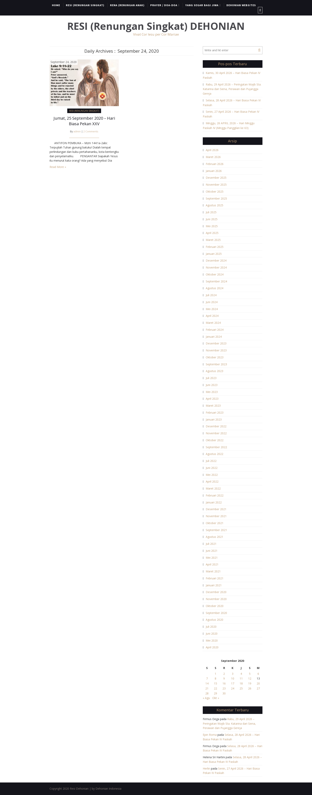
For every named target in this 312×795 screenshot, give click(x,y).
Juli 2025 (211, 212)
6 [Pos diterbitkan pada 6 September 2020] (258, 674)
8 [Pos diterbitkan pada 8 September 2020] (215, 678)
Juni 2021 (211, 551)
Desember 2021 (216, 509)
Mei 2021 (212, 557)
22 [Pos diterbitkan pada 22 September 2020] (215, 688)
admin (77, 131)
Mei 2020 (212, 640)
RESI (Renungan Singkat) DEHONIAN (156, 26)
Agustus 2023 (214, 371)
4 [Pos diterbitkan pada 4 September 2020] (241, 674)
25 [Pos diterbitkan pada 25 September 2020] (241, 688)
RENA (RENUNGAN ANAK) (127, 5)
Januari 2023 (214, 419)
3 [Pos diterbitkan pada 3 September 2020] (232, 674)
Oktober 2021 (214, 523)
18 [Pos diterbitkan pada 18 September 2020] (241, 683)
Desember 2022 (216, 426)
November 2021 (216, 516)
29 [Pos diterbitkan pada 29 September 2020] (215, 693)
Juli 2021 (211, 544)
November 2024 (216, 267)
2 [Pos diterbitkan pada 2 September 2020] (224, 674)
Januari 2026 (214, 171)
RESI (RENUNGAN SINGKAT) (85, 5)
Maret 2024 (213, 323)
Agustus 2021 (214, 537)
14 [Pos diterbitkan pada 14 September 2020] (207, 683)
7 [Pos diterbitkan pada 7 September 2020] (207, 678)
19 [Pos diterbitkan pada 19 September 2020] (249, 683)
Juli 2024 (211, 295)
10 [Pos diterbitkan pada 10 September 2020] (232, 678)
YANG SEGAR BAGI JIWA (201, 5)
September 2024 (216, 281)
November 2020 (216, 599)
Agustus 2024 (214, 288)
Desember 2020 (216, 592)
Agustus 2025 (214, 205)
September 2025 (216, 198)
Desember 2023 (216, 343)
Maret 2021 (213, 571)
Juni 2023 (211, 385)
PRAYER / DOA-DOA (163, 5)
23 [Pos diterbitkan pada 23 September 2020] (224, 688)
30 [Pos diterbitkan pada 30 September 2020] (224, 693)
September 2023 (216, 364)
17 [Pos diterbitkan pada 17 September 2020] (232, 683)
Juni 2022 (211, 468)
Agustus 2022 (214, 454)
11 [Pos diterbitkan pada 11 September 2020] (241, 678)
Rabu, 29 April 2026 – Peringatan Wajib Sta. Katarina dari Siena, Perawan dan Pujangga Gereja (232, 89)
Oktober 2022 (214, 440)
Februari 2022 (214, 495)
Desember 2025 (216, 177)
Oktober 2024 (214, 274)
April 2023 (212, 398)
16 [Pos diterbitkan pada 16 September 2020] (224, 683)
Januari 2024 (214, 336)
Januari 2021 (214, 585)
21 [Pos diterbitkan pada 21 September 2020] (207, 688)
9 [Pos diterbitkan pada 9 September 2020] (224, 678)
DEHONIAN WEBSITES (241, 5)
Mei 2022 (212, 475)
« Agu (206, 698)
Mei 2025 (212, 226)
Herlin (206, 768)
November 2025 (216, 184)
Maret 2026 (213, 157)
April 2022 (212, 481)
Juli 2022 (211, 461)
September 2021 (216, 530)
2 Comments (90, 131)
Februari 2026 (214, 164)
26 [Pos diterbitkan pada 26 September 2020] (249, 688)
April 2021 (212, 564)
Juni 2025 (211, 219)
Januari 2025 (214, 254)
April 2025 (212, 233)
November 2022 (216, 433)
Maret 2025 (213, 240)
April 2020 (212, 647)
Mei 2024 (212, 309)
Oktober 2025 (214, 191)
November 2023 (216, 350)
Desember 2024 (216, 260)
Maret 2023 (213, 405)
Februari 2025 (214, 247)
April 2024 (212, 316)
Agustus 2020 (214, 619)
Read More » (58, 167)
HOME (56, 5)
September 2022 (216, 447)
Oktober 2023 (214, 357)
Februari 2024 (214, 330)
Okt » (215, 698)
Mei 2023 (212, 392)
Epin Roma (210, 735)
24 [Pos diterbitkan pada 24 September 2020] (232, 688)
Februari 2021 (214, 578)
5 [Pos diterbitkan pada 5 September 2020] (250, 674)
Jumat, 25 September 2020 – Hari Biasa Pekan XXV (84, 120)
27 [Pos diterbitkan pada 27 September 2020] (258, 688)
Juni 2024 (211, 302)
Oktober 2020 (214, 606)
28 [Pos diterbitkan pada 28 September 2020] (207, 693)
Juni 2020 (211, 633)
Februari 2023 (214, 412)
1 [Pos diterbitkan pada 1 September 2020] (215, 674)
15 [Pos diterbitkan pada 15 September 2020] (215, 683)
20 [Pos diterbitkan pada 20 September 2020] (258, 683)
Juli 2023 (211, 378)
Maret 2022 (213, 488)
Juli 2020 (211, 626)
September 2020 (216, 613)
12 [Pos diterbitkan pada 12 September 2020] (249, 678)
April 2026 (212, 150)
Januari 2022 (214, 502)
